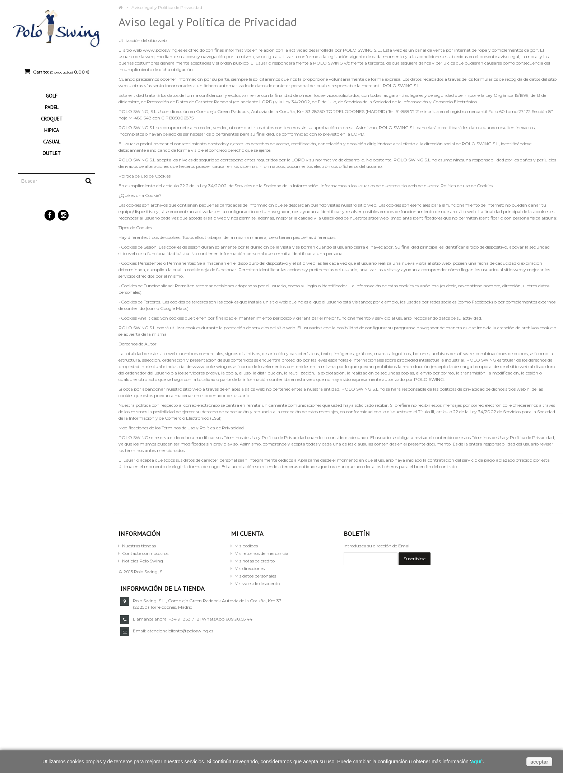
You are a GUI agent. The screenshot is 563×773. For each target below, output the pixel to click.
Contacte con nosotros (145, 553)
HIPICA (51, 130)
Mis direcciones (249, 568)
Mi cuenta (247, 533)
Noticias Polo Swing (142, 561)
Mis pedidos (246, 545)
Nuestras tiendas (139, 545)
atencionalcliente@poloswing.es (405, 630)
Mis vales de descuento (257, 583)
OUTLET (51, 153)
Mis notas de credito (254, 561)
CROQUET (51, 119)
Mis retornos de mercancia (261, 553)
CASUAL (51, 141)
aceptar (539, 762)
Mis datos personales (255, 576)
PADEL (52, 107)
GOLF (51, 96)
